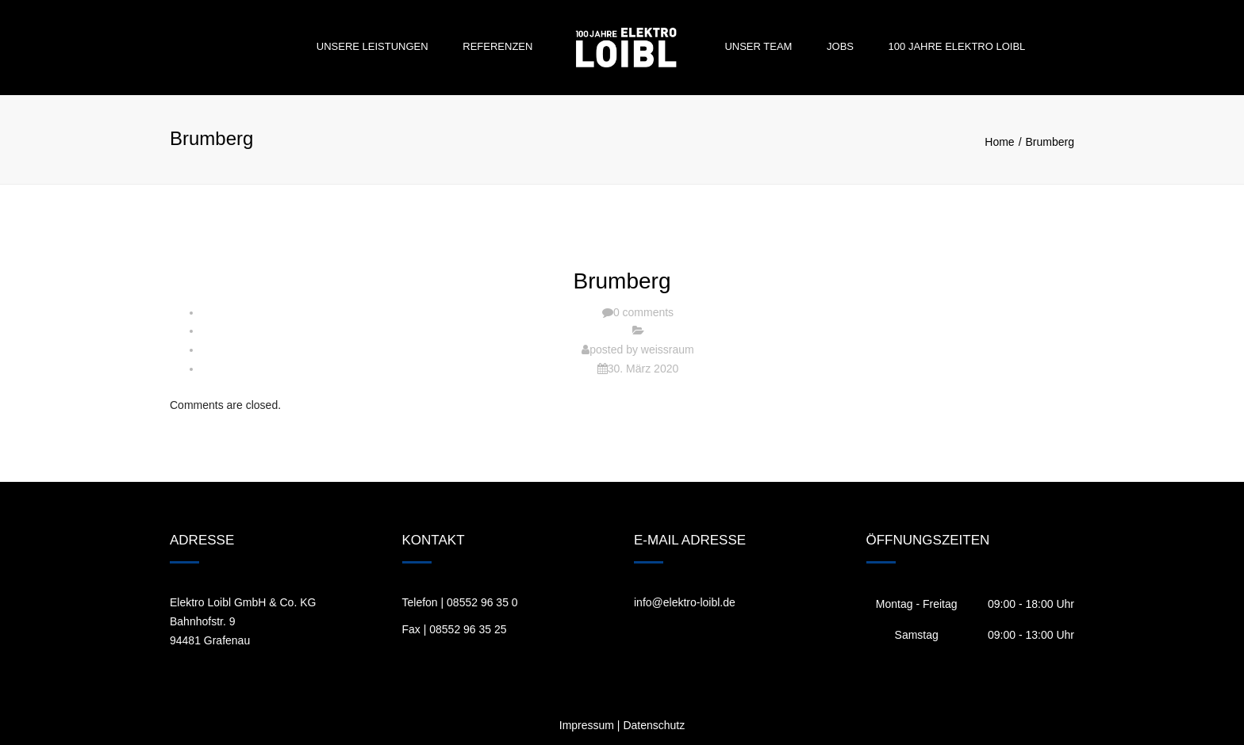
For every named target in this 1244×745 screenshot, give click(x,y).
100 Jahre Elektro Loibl (957, 46)
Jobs (840, 46)
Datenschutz (654, 725)
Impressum (586, 725)
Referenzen (497, 46)
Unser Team (758, 46)
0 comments (643, 312)
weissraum (667, 349)
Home (999, 142)
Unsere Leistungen (372, 46)
